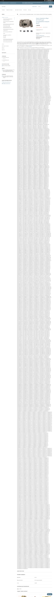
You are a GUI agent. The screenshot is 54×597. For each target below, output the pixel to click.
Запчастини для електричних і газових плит (8, 30)
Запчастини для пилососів (7, 41)
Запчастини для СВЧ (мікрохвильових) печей (7, 27)
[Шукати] (50, 6)
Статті (3, 44)
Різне (4, 33)
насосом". (30, 46)
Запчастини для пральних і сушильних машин (7, 19)
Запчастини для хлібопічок (7, 31)
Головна (3, 9)
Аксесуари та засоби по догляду (7, 35)
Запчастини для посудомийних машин (26, 14)
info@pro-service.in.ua (6, 83)
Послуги (4, 37)
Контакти (25, 9)
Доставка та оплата (18, 9)
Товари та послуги (9, 9)
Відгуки (3, 47)
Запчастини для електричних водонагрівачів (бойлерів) (8, 40)
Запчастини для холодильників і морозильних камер (8, 25)
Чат (49, 594)
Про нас (29, 9)
